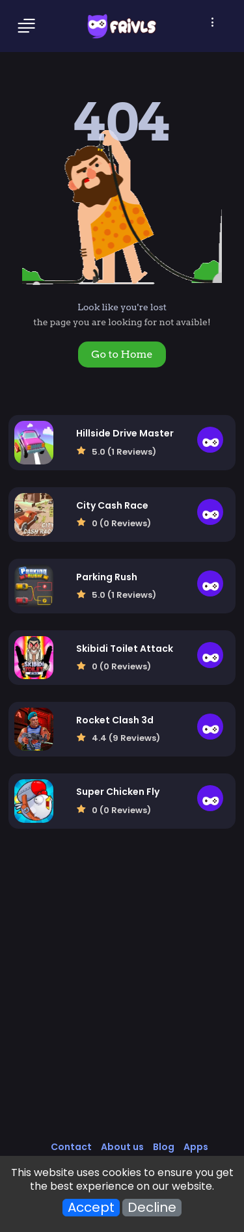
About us (122, 1146)
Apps (195, 1146)
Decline (152, 1207)
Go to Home (121, 354)
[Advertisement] (122, 998)
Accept (91, 1207)
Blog (163, 1146)
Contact (71, 1146)
